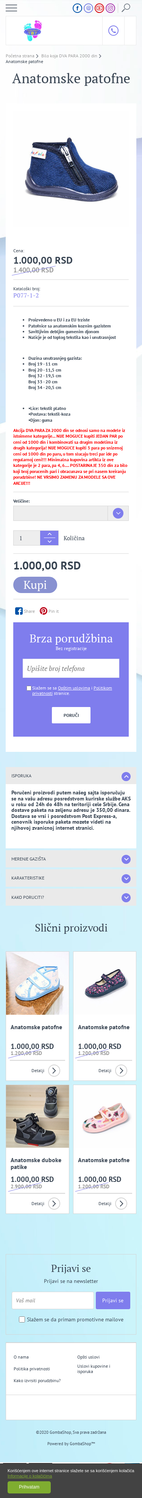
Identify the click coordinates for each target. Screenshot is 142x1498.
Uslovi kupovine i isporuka (93, 1368)
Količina (74, 538)
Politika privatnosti (32, 1368)
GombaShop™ (82, 1443)
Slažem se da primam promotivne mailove (75, 1319)
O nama (21, 1357)
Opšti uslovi (88, 1357)
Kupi (35, 584)
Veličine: (21, 501)
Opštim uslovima (74, 688)
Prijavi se (112, 1300)
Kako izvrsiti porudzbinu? (37, 1380)
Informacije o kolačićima (30, 1476)
